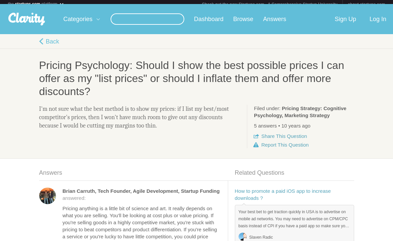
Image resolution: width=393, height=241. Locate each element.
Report (285, 149)
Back (52, 45)
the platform (36, 4)
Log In (378, 23)
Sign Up (345, 23)
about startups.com (366, 4)
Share (284, 140)
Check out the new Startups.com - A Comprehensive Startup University (270, 4)
